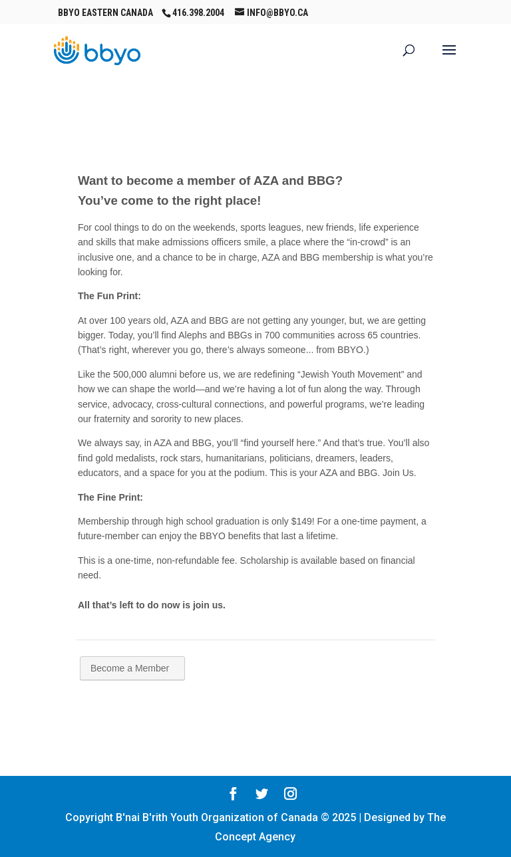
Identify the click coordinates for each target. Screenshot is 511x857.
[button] (449, 58)
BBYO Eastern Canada (105, 12)
